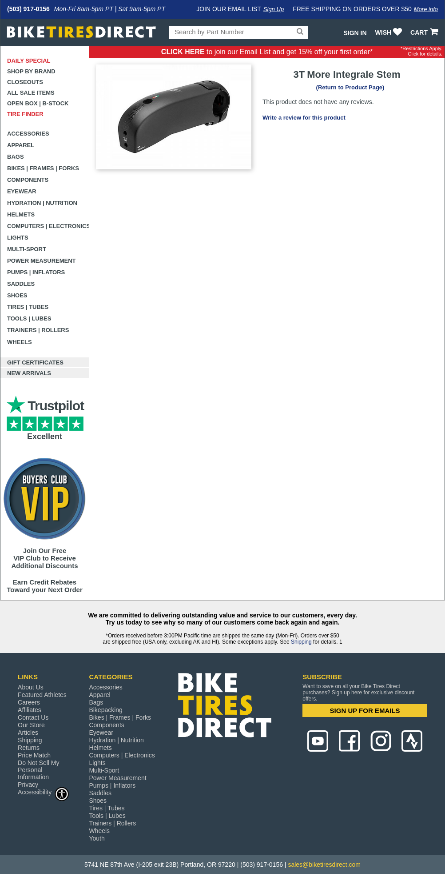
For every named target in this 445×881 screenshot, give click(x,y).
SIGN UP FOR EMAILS (365, 710)
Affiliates (29, 709)
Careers (29, 702)
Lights (17, 237)
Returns (29, 747)
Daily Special (29, 60)
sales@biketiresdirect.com (324, 864)
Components (27, 179)
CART (425, 32)
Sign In (354, 32)
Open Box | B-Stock (37, 103)
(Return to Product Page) (350, 87)
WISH (389, 32)
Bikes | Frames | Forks (43, 168)
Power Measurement (41, 260)
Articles (28, 732)
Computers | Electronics (48, 226)
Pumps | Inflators (36, 272)
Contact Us (33, 717)
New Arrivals (29, 373)
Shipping (301, 642)
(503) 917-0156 (28, 8)
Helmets (21, 214)
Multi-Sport (26, 249)
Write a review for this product (304, 117)
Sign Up (273, 9)
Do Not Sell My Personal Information (38, 770)
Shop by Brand (31, 71)
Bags (15, 156)
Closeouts (25, 82)
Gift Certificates (35, 362)
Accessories (28, 133)
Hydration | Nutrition (42, 203)
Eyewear (21, 191)
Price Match (34, 755)
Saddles (21, 283)
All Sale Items (31, 92)
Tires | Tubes (27, 307)
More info (426, 9)
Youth (96, 838)
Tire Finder (25, 114)
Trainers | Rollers (38, 330)
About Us (31, 687)
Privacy (28, 784)
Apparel (20, 145)
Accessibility (43, 792)
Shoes (17, 295)
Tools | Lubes (29, 318)
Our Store (31, 725)
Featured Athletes (42, 694)
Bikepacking (106, 709)
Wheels (19, 342)
